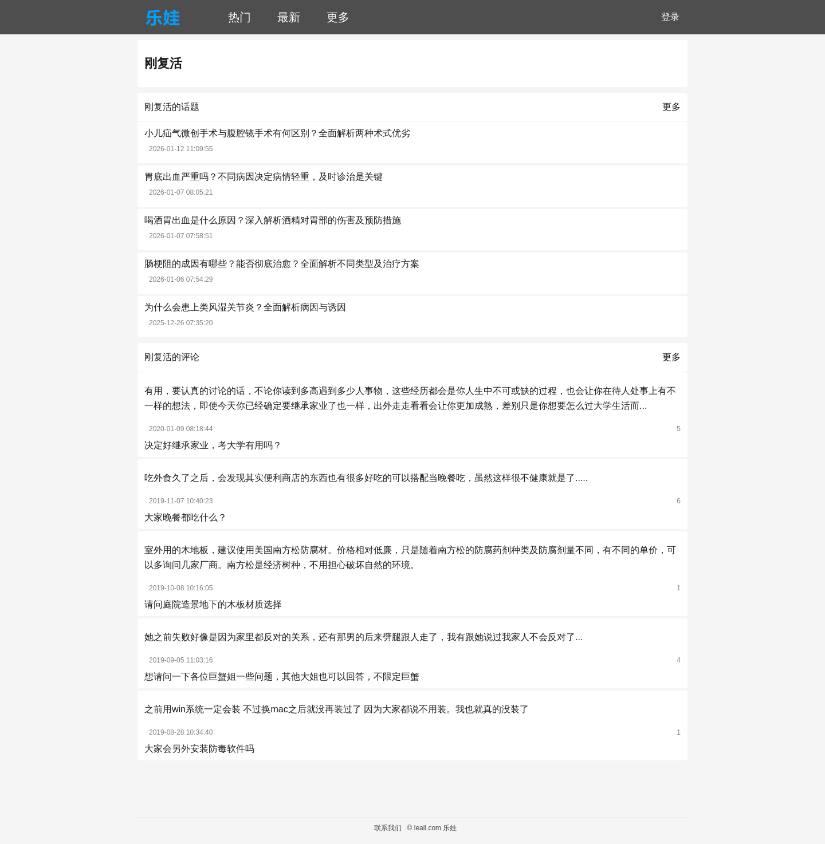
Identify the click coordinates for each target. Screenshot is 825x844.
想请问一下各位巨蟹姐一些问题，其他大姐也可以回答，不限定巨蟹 (281, 676)
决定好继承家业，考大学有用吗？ (213, 445)
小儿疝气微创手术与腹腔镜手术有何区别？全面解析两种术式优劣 (277, 133)
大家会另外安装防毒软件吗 (199, 749)
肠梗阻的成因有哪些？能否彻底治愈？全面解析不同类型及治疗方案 (281, 264)
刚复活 (163, 63)
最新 (288, 17)
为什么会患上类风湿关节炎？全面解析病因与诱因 (245, 307)
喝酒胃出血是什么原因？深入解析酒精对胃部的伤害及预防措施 (272, 220)
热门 (239, 17)
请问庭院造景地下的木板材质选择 (213, 604)
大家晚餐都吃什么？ (185, 517)
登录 (670, 17)
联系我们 (388, 828)
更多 (338, 17)
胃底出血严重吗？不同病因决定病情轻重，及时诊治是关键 (263, 177)
